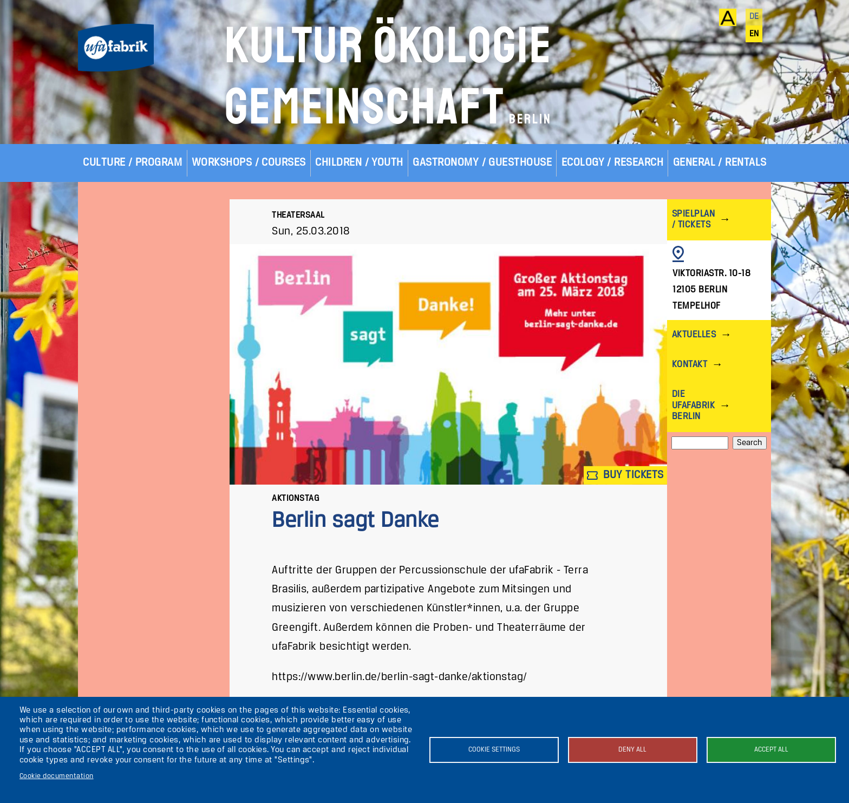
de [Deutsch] (754, 16)
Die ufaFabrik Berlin (693, 405)
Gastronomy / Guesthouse (482, 162)
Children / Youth (359, 162)
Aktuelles (694, 335)
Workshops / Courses (249, 162)
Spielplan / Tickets (693, 220)
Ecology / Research (612, 162)
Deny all (632, 749)
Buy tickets (625, 475)
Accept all (771, 749)
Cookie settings (494, 749)
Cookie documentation (56, 776)
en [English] (754, 34)
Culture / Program (132, 162)
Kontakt (689, 364)
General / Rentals (720, 162)
